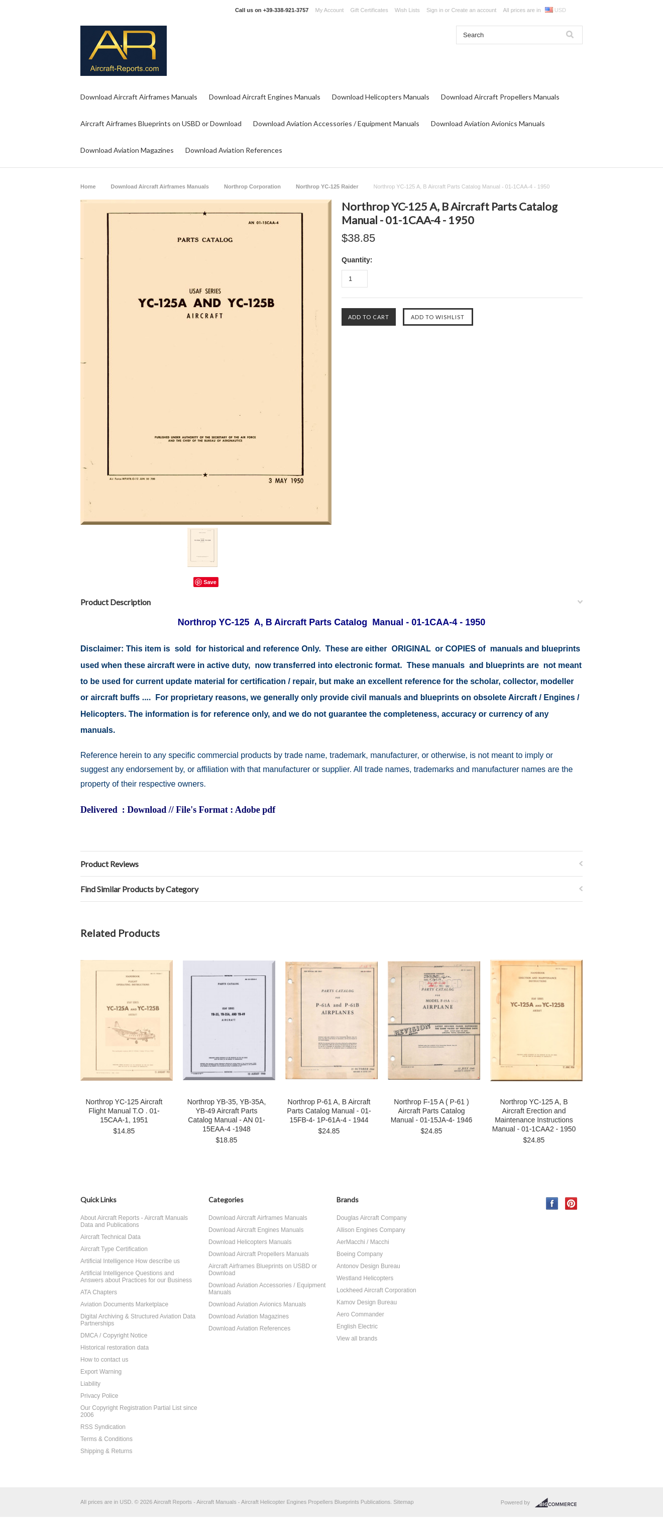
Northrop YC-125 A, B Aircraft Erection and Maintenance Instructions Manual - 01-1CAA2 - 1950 (534, 1115)
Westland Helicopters (365, 1278)
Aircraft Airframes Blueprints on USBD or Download (161, 123)
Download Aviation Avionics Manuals (488, 123)
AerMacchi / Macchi (363, 1242)
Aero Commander (360, 1314)
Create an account (473, 10)
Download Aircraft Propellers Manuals (500, 96)
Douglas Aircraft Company (371, 1217)
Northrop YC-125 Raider (327, 186)
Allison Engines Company (371, 1229)
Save (209, 582)
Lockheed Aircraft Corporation (376, 1290)
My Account (329, 10)
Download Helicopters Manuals (380, 96)
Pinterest (571, 1203)
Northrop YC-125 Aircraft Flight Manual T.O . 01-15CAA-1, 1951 (123, 1111)
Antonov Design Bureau (368, 1266)
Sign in (435, 10)
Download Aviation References (233, 150)
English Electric (357, 1326)
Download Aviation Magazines (127, 150)
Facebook (552, 1203)
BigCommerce (559, 1502)
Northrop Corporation (252, 186)
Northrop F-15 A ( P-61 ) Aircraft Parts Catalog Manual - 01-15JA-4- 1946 (432, 1111)
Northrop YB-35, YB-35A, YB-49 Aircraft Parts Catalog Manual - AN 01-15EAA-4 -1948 (226, 1115)
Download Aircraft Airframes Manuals (138, 96)
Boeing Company (360, 1254)
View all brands (357, 1338)
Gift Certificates (369, 10)
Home (88, 186)
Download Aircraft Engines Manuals (264, 96)
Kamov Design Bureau (367, 1302)
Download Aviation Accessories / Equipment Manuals (336, 123)
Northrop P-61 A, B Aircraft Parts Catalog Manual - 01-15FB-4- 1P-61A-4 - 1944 (329, 1111)
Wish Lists (407, 10)
